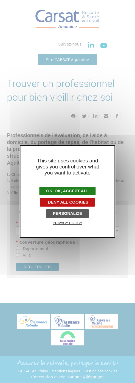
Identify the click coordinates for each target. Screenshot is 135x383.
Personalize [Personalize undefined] (67, 213)
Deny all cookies (67, 202)
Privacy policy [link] (67, 223)
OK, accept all (67, 190)
